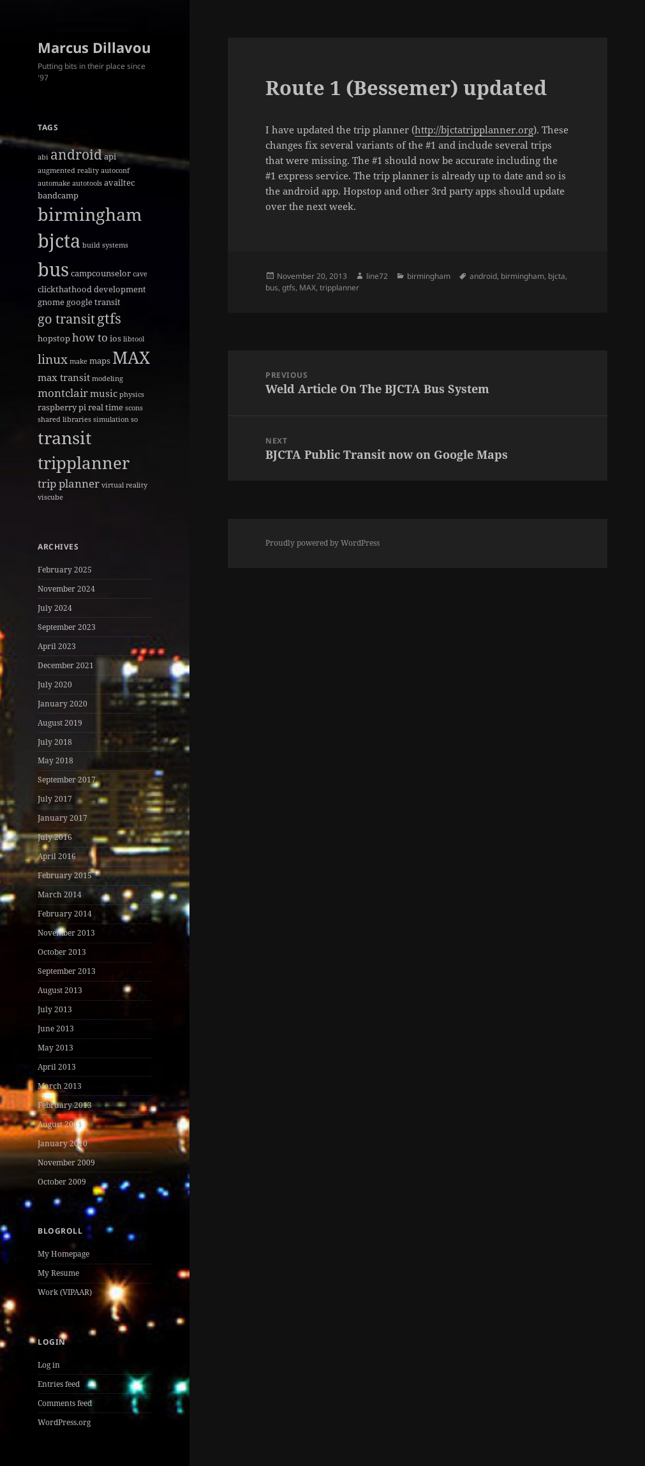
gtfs (288, 287)
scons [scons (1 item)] (134, 407)
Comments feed (65, 1403)
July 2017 (55, 798)
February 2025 (65, 569)
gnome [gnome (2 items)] (51, 302)
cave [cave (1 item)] (140, 273)
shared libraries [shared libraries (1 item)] (64, 419)
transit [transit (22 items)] (65, 437)
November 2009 (66, 1162)
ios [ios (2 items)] (115, 338)
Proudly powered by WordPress (322, 542)
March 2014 (60, 894)
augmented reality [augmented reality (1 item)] (68, 170)
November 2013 (66, 932)
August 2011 (60, 1124)
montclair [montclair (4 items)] (63, 392)
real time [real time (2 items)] (105, 407)
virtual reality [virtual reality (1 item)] (124, 485)
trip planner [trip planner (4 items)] (69, 483)
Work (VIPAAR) (65, 1292)
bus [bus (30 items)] (53, 269)
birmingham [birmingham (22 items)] (90, 214)
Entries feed (59, 1384)
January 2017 (62, 817)
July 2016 (55, 837)
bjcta (556, 276)
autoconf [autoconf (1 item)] (115, 170)
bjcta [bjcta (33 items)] (59, 240)
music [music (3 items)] (103, 393)
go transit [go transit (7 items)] (66, 318)
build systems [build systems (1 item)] (105, 245)
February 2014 (65, 913)
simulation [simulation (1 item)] (111, 419)
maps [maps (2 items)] (99, 360)
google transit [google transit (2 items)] (93, 302)
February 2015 (65, 875)
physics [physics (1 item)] (131, 394)
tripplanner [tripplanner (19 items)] (84, 462)
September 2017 (67, 779)
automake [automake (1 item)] (54, 183)
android (483, 276)
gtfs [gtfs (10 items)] (109, 318)
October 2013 (62, 951)
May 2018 (55, 760)
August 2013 (60, 990)
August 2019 (60, 722)
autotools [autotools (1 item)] (87, 183)
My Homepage (63, 1253)
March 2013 (60, 1086)
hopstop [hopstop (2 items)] (54, 338)
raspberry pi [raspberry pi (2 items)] (62, 407)
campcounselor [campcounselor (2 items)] (101, 273)
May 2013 (55, 1047)
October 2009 (62, 1181)
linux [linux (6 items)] (53, 359)
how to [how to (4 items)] (90, 337)
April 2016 (57, 856)
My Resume (58, 1273)
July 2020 (55, 684)
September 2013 (67, 971)
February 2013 (65, 1105)
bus (271, 287)
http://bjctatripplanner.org (474, 129)
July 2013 (55, 1009)
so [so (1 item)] (134, 419)
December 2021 (66, 665)
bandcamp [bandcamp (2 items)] (58, 195)
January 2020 (62, 703)
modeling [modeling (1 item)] (107, 378)
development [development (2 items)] (120, 289)
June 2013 (56, 1028)
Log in (49, 1364)
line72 (377, 276)
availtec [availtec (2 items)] (119, 182)
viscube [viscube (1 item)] (50, 497)
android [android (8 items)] (76, 154)
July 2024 (55, 607)
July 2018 (55, 742)
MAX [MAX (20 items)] (131, 357)
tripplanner (339, 287)
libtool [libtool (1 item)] (133, 338)
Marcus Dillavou (94, 47)
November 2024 (66, 588)
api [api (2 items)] (110, 156)
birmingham (428, 276)
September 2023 (67, 627)
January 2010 (62, 1143)
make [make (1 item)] (78, 361)
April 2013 (57, 1066)
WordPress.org (64, 1422)
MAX (307, 287)
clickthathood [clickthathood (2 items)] (65, 289)
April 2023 (57, 646)
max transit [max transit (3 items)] (64, 377)
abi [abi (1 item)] (43, 157)
